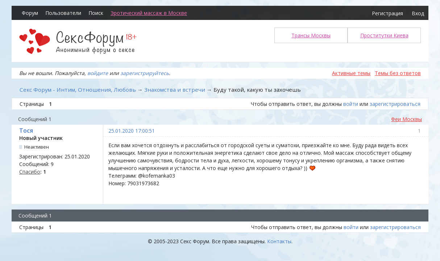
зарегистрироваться (395, 103)
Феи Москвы (406, 119)
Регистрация (387, 13)
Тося (26, 130)
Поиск (95, 12)
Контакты (279, 241)
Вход (418, 13)
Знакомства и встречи (174, 89)
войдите (97, 73)
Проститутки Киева (384, 35)
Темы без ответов (398, 73)
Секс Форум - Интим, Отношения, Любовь (78, 89)
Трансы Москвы (311, 35)
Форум (30, 12)
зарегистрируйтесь (144, 73)
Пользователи (63, 12)
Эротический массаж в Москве (149, 12)
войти (350, 103)
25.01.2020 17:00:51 (131, 130)
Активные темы (351, 73)
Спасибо (29, 171)
